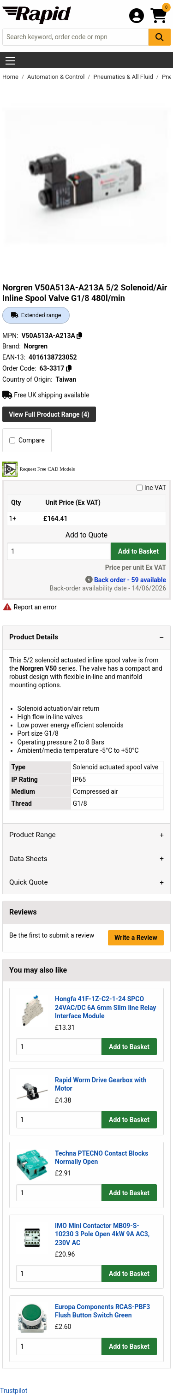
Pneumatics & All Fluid (124, 76)
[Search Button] (160, 37)
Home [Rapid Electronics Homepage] (11, 76)
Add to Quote (86, 535)
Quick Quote (28, 882)
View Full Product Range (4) (49, 414)
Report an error (29, 607)
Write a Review (135, 937)
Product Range (32, 835)
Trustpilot (13, 1390)
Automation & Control (56, 76)
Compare (27, 440)
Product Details (33, 637)
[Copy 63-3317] (69, 368)
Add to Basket (138, 551)
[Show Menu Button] (10, 61)
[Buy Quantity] (59, 551)
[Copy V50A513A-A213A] (79, 335)
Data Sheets (28, 859)
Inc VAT (151, 487)
